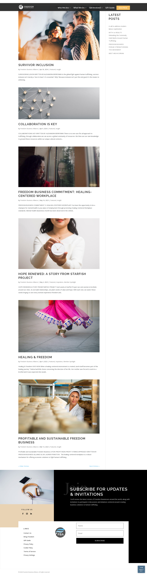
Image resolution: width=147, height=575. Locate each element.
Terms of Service (30, 551)
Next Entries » (94, 466)
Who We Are (63, 8)
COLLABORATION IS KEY (37, 124)
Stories (122, 2)
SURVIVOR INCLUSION (36, 65)
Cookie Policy (28, 548)
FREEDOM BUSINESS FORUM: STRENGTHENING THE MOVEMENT (118, 47)
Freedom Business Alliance (29, 69)
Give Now (123, 8)
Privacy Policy (28, 544)
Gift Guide (110, 8)
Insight (58, 69)
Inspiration (59, 282)
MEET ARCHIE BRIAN (116, 53)
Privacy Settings (29, 555)
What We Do (79, 8)
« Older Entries (23, 466)
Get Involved (95, 8)
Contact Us (27, 533)
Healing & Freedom (35, 357)
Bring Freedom (29, 537)
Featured (53, 69)
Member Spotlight (70, 282)
